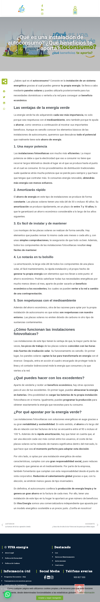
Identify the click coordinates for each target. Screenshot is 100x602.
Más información (87, 592)
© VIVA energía (16, 547)
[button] (75, 12)
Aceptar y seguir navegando (49, 598)
